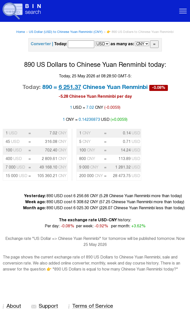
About (14, 306)
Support (48, 306)
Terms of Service (92, 306)
